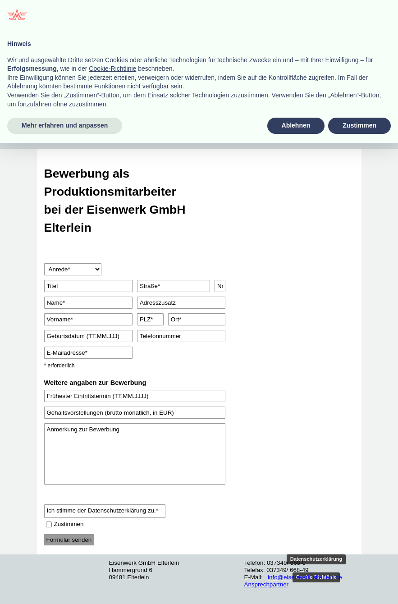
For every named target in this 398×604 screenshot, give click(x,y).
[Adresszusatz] (181, 303)
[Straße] (173, 286)
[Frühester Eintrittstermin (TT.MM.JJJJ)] (135, 396)
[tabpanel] (118, 201)
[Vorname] (88, 319)
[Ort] (197, 319)
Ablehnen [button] (296, 586)
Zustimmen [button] (359, 586)
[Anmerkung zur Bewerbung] (135, 454)
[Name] (88, 303)
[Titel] (88, 286)
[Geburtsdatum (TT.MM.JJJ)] (88, 336)
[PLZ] (150, 319)
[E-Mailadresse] (88, 353)
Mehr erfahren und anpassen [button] (65, 586)
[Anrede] (73, 269)
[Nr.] (220, 286)
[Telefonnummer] (181, 336)
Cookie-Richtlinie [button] (112, 529)
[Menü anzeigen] (59, 131)
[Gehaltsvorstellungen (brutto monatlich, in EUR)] (135, 413)
